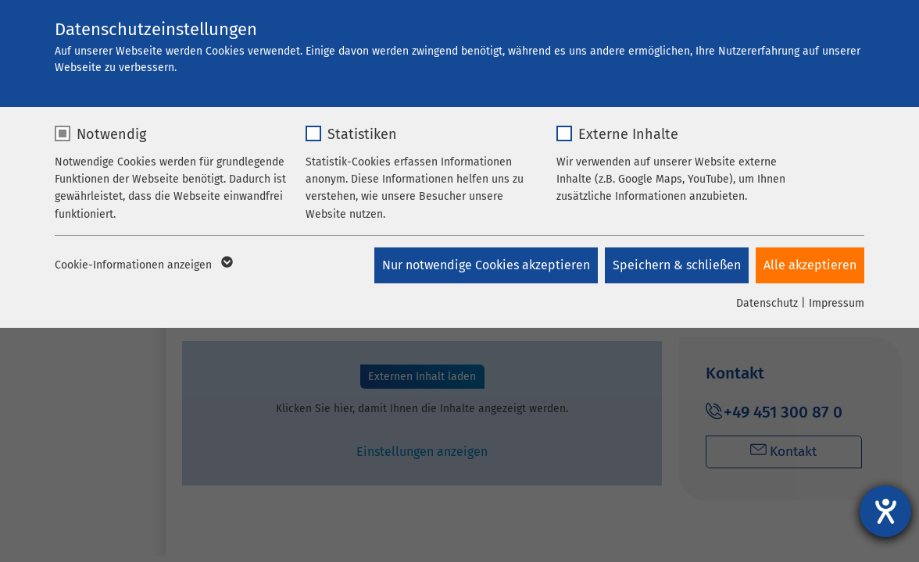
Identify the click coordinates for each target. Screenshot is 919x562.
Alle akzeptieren (809, 265)
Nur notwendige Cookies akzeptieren (484, 265)
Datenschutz (767, 303)
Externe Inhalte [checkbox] (628, 134)
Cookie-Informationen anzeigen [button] (143, 265)
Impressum (836, 303)
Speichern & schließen (676, 265)
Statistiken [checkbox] (362, 134)
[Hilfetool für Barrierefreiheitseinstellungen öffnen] (885, 511)
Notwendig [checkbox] (111, 134)
